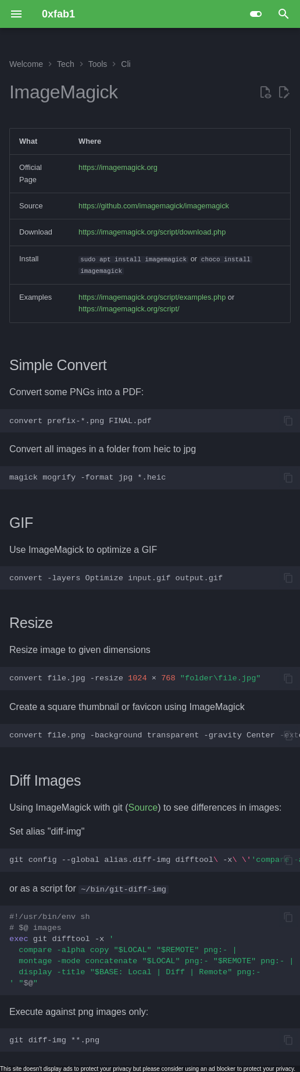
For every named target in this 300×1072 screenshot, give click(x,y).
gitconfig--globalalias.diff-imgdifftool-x (154, 859)
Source (143, 807)
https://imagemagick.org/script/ (129, 308)
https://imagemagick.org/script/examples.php (152, 297)
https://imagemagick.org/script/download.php (152, 232)
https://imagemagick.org (118, 167)
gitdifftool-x (151, 950)
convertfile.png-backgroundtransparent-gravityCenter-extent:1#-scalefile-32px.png (154, 735)
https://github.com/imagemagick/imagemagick (153, 205)
